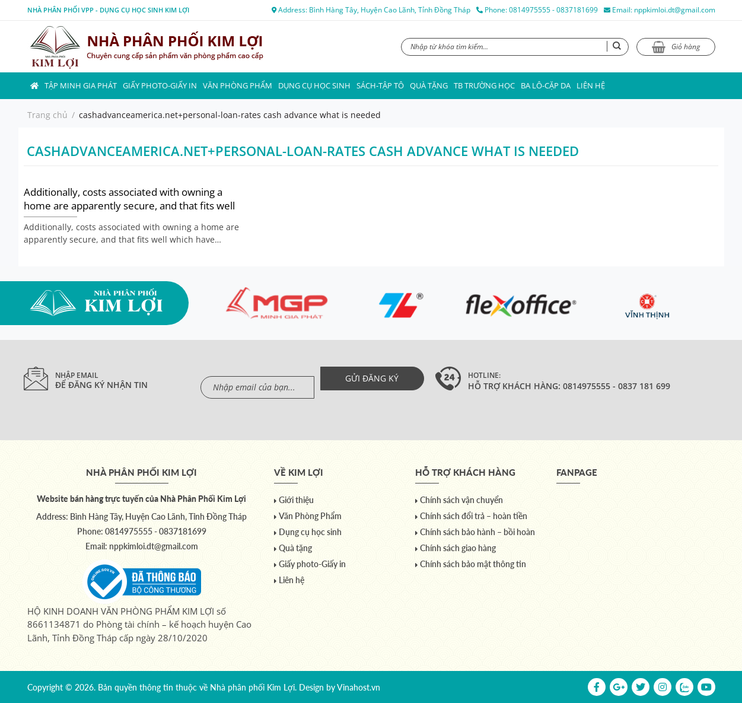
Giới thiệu (296, 500)
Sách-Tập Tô (380, 86)
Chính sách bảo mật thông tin (473, 564)
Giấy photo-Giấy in (160, 86)
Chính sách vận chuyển (461, 500)
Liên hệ (591, 86)
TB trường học (484, 86)
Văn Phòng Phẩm (237, 86)
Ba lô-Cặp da (546, 86)
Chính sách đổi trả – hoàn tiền (473, 516)
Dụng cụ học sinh (314, 86)
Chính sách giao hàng (458, 548)
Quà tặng (429, 86)
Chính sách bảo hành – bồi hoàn (477, 532)
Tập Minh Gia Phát (80, 86)
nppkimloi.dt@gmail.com (674, 10)
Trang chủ (47, 114)
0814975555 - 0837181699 (553, 10)
